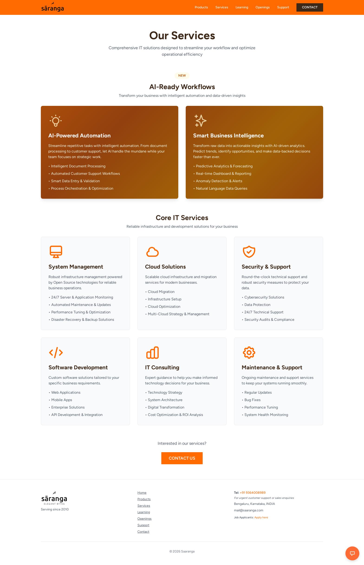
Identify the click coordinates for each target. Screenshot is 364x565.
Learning (242, 7)
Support (283, 7)
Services (221, 7)
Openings (263, 7)
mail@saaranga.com (248, 510)
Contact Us (182, 458)
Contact (143, 532)
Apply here (261, 517)
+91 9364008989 (253, 493)
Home (141, 493)
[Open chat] (352, 553)
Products (201, 7)
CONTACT (310, 7)
